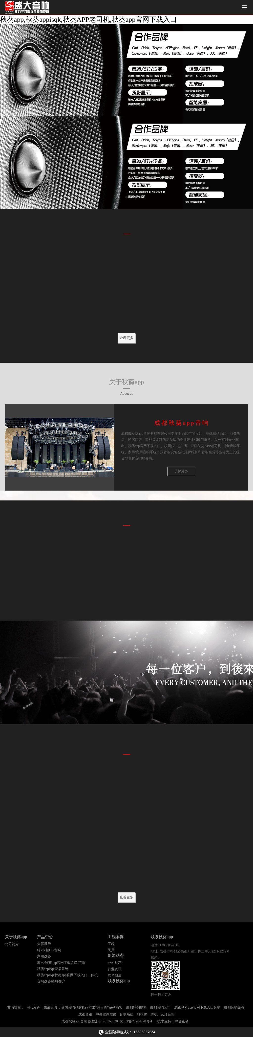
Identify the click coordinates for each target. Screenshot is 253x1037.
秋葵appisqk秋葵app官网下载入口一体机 (67, 976)
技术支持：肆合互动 (173, 1023)
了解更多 (181, 472)
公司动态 (115, 964)
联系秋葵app (119, 982)
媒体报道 (115, 977)
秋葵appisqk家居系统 (53, 970)
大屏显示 (44, 945)
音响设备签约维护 (51, 983)
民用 (111, 951)
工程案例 (116, 938)
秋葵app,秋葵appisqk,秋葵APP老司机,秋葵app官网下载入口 (88, 19)
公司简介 (12, 945)
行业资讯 (115, 970)
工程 (111, 945)
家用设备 (44, 958)
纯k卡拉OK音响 (49, 951)
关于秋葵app (16, 938)
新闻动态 (116, 957)
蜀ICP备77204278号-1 (136, 1023)
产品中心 (45, 938)
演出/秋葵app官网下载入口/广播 (61, 964)
